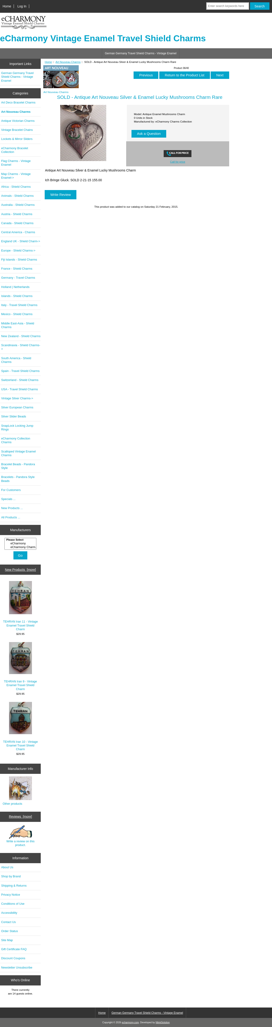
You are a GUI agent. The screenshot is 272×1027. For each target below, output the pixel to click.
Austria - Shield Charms (16, 214)
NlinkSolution (163, 1022)
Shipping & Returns (14, 885)
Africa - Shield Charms (16, 186)
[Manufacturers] (20, 544)
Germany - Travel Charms (18, 277)
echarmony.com (130, 1022)
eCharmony (21, 543)
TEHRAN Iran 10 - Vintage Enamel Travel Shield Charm (20, 726)
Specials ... (8, 499)
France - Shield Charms (16, 268)
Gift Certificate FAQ (14, 949)
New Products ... (12, 508)
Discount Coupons (13, 958)
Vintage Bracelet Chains (17, 130)
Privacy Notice (10, 894)
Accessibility (9, 912)
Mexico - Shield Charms (16, 314)
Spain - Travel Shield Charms (20, 371)
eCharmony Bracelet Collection (14, 150)
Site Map (7, 940)
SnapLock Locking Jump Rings (17, 427)
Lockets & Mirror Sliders (16, 139)
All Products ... (10, 517)
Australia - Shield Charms (18, 205)
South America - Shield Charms (16, 360)
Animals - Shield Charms (17, 195)
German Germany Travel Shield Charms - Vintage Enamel (140, 53)
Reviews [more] (20, 816)
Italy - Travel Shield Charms (19, 305)
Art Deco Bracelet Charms (18, 102)
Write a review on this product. (20, 836)
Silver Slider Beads (13, 416)
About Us (7, 867)
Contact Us (8, 922)
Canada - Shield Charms (17, 223)
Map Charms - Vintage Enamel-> (16, 175)
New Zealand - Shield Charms (21, 336)
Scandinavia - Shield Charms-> (20, 347)
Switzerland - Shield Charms (19, 380)
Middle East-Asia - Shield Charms (17, 325)
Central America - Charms (18, 232)
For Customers (11, 490)
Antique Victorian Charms (17, 121)
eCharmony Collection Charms (15, 440)
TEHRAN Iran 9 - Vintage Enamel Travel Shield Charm (20, 666)
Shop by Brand (11, 876)
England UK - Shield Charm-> (20, 241)
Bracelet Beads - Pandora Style (18, 466)
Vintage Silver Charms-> (17, 398)
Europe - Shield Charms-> (18, 250)
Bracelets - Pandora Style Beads (18, 478)
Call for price (177, 161)
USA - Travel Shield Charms (19, 389)
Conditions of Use (13, 903)
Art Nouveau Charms (68, 61)
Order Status (9, 931)
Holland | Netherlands (15, 287)
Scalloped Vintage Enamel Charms (18, 453)
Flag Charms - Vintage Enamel (16, 162)
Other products (12, 803)
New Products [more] (20, 570)
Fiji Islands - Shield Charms (19, 259)
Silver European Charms (17, 407)
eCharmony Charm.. (21, 547)
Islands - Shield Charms (16, 296)
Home (7, 6)
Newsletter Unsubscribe (16, 967)
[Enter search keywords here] (227, 6)
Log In (21, 6)
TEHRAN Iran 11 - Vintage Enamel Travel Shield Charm (20, 606)
